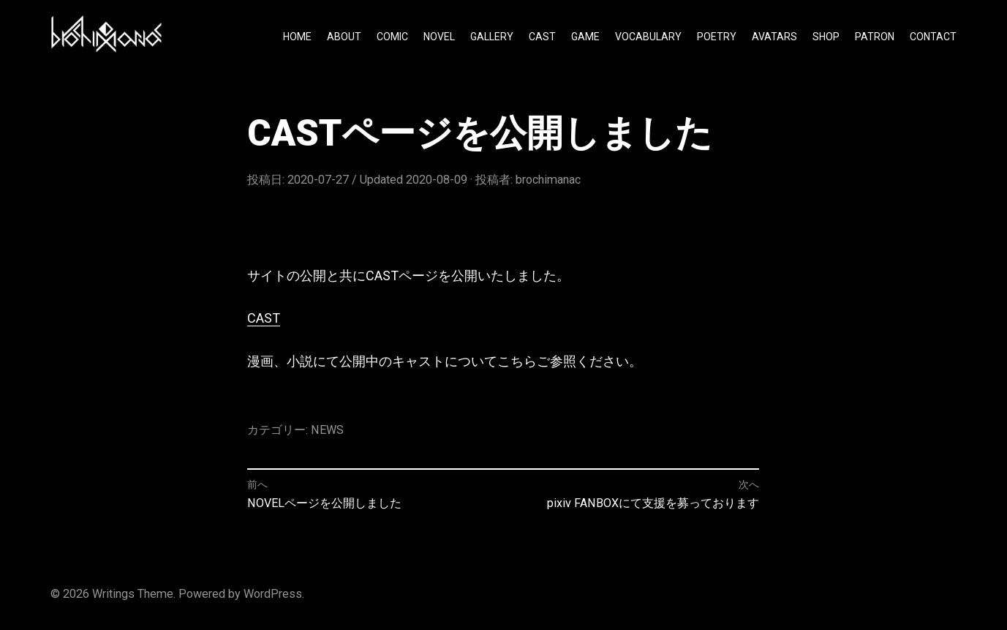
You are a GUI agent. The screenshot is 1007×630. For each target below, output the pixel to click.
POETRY (716, 36)
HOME (297, 36)
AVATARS (774, 36)
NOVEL (439, 36)
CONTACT (933, 36)
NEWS (327, 430)
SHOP (826, 36)
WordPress (273, 594)
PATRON (874, 36)
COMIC (392, 36)
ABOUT (344, 36)
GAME (585, 36)
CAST (542, 36)
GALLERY (491, 36)
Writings (113, 594)
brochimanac (548, 180)
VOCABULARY (648, 36)
